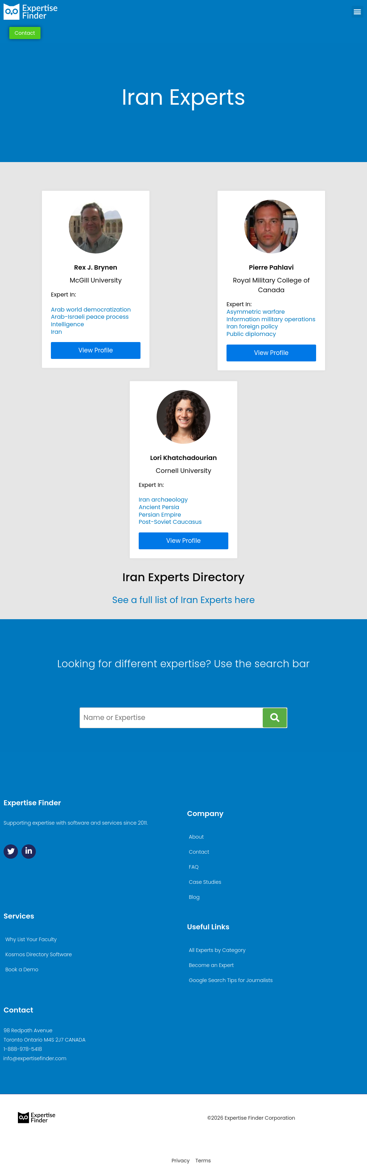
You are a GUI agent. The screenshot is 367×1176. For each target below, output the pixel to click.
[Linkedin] (29, 851)
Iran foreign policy (252, 326)
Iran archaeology (163, 499)
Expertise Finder (32, 803)
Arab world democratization (91, 309)
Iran (56, 332)
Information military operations (271, 319)
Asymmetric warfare (256, 312)
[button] (357, 12)
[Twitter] (11, 851)
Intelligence (67, 324)
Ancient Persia (159, 507)
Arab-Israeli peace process (90, 317)
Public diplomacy (251, 334)
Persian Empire (160, 515)
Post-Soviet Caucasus (170, 522)
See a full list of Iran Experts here (183, 600)
